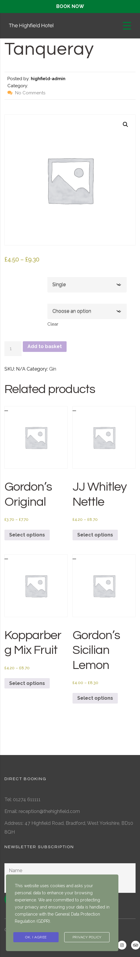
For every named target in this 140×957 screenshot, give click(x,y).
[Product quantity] (13, 348)
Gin (52, 369)
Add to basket (45, 346)
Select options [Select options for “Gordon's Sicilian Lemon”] (95, 698)
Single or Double (22, 275)
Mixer (12, 301)
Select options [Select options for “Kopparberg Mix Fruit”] (27, 683)
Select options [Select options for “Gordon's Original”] (27, 535)
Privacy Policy (87, 937)
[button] (125, 124)
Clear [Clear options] (52, 323)
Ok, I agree (36, 937)
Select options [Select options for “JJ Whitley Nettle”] (95, 535)
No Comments (26, 93)
